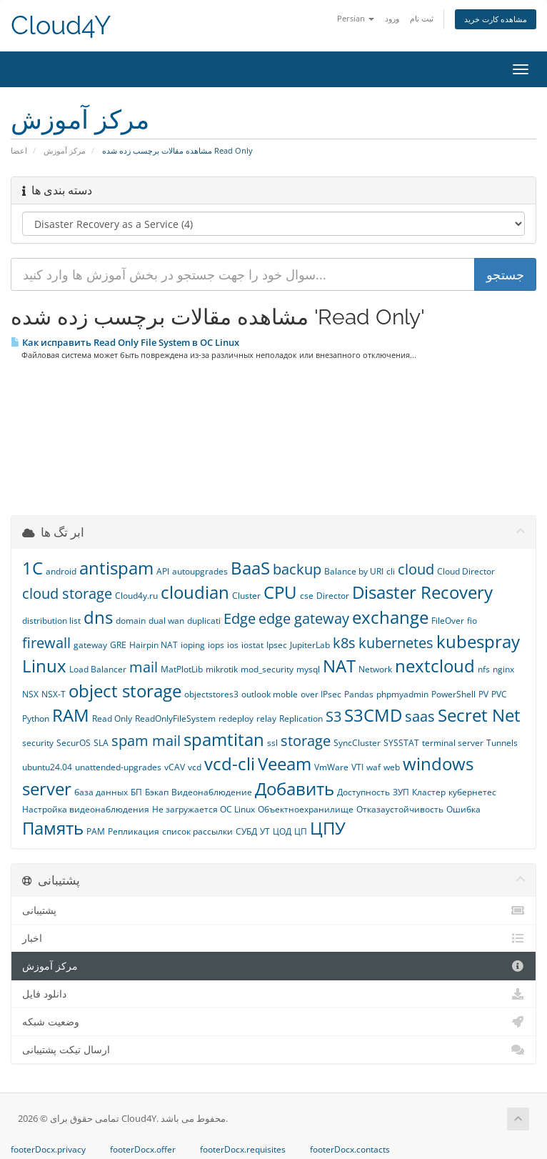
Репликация (133, 831)
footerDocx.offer (143, 1150)
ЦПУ (328, 828)
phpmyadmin (402, 694)
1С (32, 568)
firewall (46, 642)
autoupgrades (200, 571)
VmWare (331, 767)
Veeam (284, 763)
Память (53, 828)
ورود (392, 18)
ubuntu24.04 (47, 767)
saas (420, 716)
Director (332, 596)
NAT (339, 665)
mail (143, 667)
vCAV (174, 767)
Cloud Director (466, 571)
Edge (240, 618)
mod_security (267, 669)
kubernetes (395, 642)
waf (373, 767)
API (162, 571)
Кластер (429, 792)
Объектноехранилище (305, 809)
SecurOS (73, 743)
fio (472, 621)
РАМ (95, 831)
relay (266, 718)
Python (35, 718)
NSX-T (53, 694)
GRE (118, 645)
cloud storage (67, 593)
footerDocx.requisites (243, 1150)
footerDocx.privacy (48, 1150)
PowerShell (453, 694)
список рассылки (197, 831)
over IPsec (321, 694)
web (391, 767)
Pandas (358, 694)
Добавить (294, 788)
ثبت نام (421, 18)
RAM (70, 715)
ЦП (300, 831)
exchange (390, 617)
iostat (252, 645)
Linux (44, 665)
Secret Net (479, 715)
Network (375, 669)
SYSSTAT (401, 743)
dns (98, 617)
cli (390, 571)
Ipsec (276, 645)
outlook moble (269, 694)
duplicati (204, 621)
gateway (90, 645)
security (38, 743)
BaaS (250, 568)
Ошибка (463, 809)
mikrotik (222, 669)
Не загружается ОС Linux (203, 809)
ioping (193, 645)
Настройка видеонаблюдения (85, 809)
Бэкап (157, 792)
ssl (272, 743)
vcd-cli (229, 763)
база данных (101, 792)
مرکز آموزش (65, 150)
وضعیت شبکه (273, 1021)
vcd (194, 767)
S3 (333, 716)
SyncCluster (357, 743)
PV (483, 694)
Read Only (112, 718)
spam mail (146, 740)
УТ (265, 831)
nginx (503, 669)
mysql (308, 669)
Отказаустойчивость (399, 809)
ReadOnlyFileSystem (175, 718)
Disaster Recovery (422, 592)
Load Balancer (97, 669)
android (61, 571)
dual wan (166, 621)
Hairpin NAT (153, 645)
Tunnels (502, 743)
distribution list (51, 621)
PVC (499, 694)
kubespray (478, 641)
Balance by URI (353, 571)
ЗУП (401, 792)
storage (306, 740)
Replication (301, 718)
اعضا (19, 150)
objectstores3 (211, 694)
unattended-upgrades (118, 767)
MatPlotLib (182, 669)
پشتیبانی (273, 910)
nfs (484, 669)
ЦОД (282, 831)
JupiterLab (310, 645)
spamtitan (224, 739)
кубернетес (472, 792)
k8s (344, 642)
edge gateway (304, 618)
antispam (116, 568)
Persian (355, 18)
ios (233, 645)
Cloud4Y (61, 25)
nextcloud (435, 665)
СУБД (246, 831)
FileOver (447, 621)
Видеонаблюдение (211, 792)
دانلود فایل (273, 994)
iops (216, 645)
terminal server (452, 743)
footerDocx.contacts (350, 1150)
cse (306, 596)
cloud (416, 569)
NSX (30, 694)
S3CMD (373, 715)
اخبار (273, 938)
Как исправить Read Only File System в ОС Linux (125, 342)
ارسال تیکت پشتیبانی (273, 1049)
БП (136, 792)
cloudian (195, 592)
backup (297, 569)
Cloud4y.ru (136, 596)
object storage (125, 690)
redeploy (236, 718)
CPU (280, 592)
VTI (357, 767)
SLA (101, 743)
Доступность (363, 792)
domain (131, 621)
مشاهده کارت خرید (495, 19)
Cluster (246, 596)
